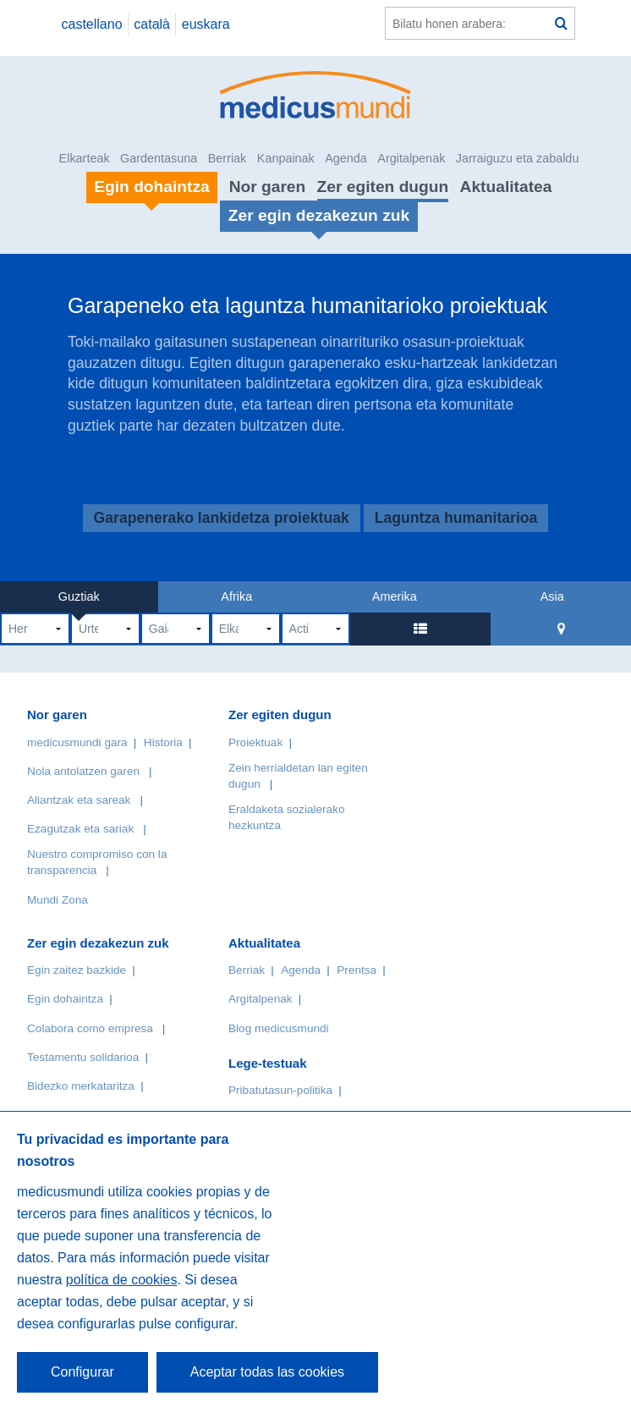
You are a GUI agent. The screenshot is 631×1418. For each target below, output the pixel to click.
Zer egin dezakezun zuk (98, 943)
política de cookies (122, 1279)
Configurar (82, 1372)
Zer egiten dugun (383, 186)
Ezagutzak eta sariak (80, 828)
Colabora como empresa (90, 1028)
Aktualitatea (506, 186)
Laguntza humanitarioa (456, 518)
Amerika (394, 596)
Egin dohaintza (65, 998)
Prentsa (356, 970)
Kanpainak (286, 158)
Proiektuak (255, 742)
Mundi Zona (57, 899)
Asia (552, 596)
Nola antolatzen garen (83, 771)
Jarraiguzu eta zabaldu (517, 158)
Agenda (346, 158)
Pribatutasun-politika (280, 1090)
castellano (91, 24)
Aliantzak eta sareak (78, 800)
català (152, 24)
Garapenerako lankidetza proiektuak (221, 518)
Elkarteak (84, 158)
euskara (206, 24)
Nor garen (267, 186)
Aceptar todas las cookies (267, 1372)
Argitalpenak (411, 158)
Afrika (236, 596)
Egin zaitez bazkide (76, 970)
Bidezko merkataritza (80, 1086)
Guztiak (79, 596)
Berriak (227, 158)
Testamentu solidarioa (83, 1057)
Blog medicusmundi (278, 1028)
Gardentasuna (158, 158)
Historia (163, 742)
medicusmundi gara (77, 742)
